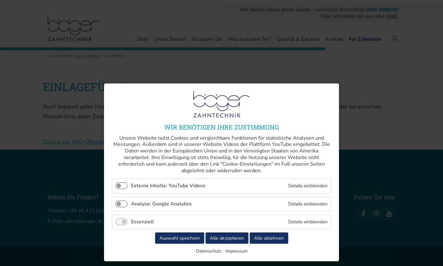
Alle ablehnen (269, 238)
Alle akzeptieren (227, 238)
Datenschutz (209, 251)
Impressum (236, 251)
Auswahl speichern (179, 238)
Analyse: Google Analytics (161, 203)
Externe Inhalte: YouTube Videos (168, 185)
